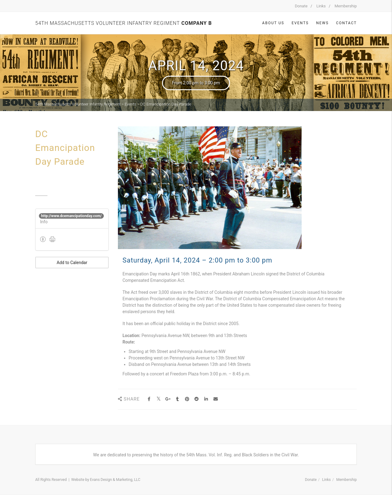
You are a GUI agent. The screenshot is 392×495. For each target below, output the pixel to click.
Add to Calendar (72, 262)
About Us (273, 23)
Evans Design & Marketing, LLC (115, 480)
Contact (346, 23)
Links (321, 6)
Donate (301, 6)
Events (300, 23)
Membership (345, 6)
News (322, 23)
